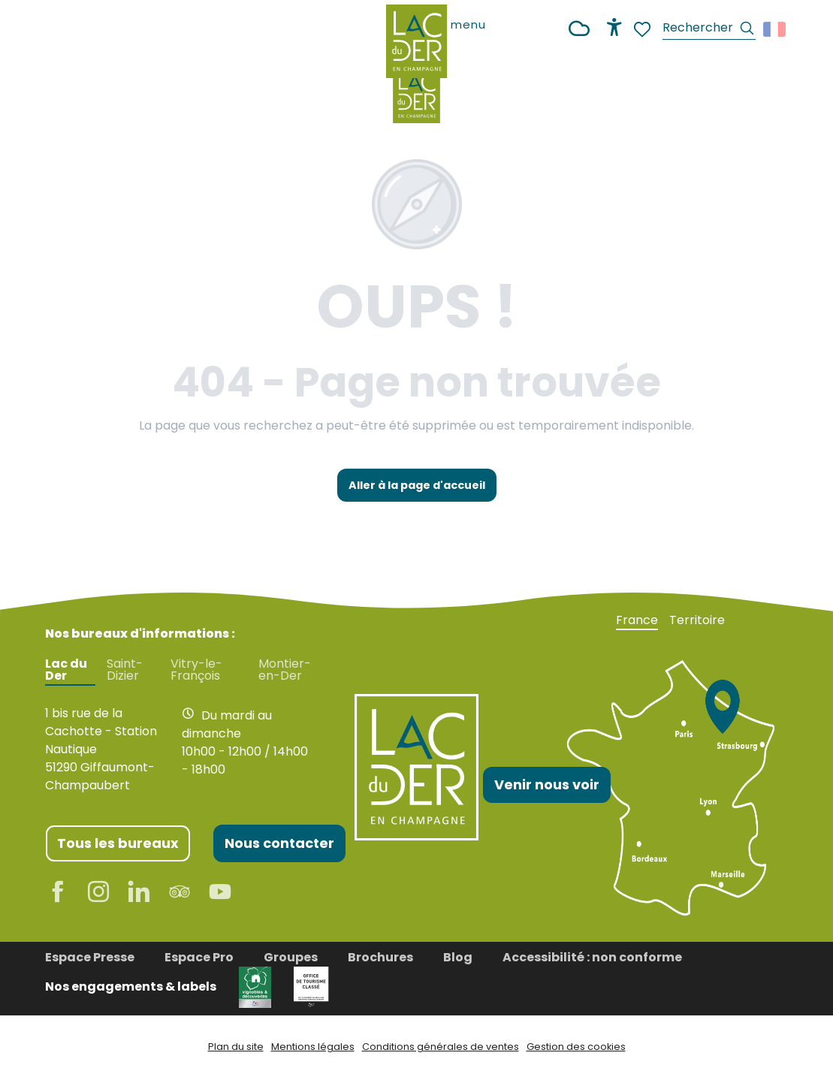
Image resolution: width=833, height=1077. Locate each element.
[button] (709, 30)
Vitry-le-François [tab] (196, 670)
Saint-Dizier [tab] (125, 670)
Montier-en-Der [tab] (284, 670)
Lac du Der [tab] (66, 670)
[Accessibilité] (614, 27)
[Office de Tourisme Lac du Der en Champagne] (417, 94)
